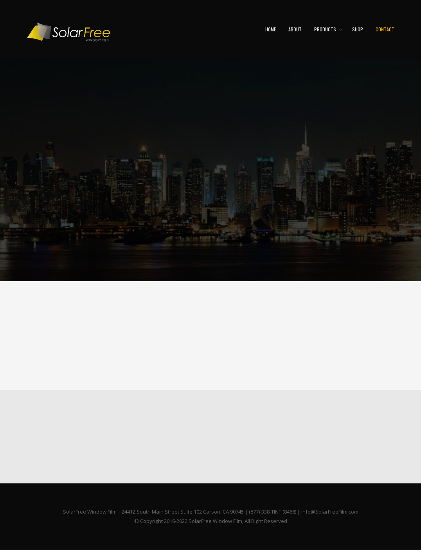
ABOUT (295, 29)
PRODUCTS (325, 29)
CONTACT (385, 29)
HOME (270, 29)
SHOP (357, 29)
